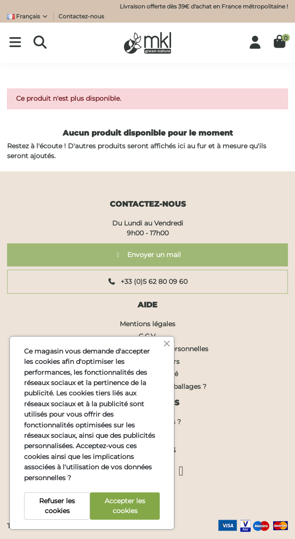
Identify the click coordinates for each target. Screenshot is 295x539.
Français (28, 16)
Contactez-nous (81, 16)
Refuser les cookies (57, 506)
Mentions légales (147, 324)
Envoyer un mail (147, 254)
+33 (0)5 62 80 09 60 (147, 281)
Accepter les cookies (125, 506)
